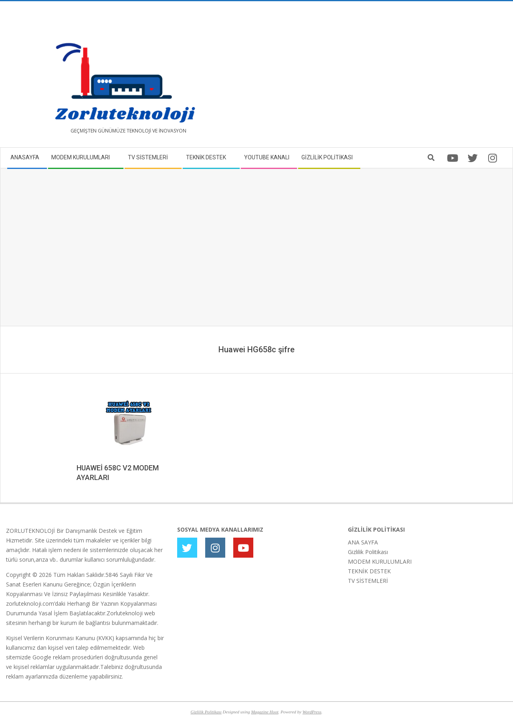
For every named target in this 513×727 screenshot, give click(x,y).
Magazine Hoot (264, 711)
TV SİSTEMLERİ (368, 580)
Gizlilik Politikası (368, 552)
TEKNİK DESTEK (369, 571)
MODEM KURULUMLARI (380, 561)
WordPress (312, 711)
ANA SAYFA (363, 542)
